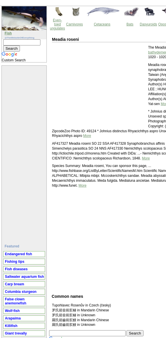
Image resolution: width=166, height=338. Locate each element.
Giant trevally (16, 333)
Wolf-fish (12, 311)
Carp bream (14, 284)
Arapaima (13, 318)
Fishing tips (14, 262)
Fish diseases (16, 269)
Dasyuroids (148, 24)
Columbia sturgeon (20, 292)
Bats (129, 24)
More (87, 136)
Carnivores (74, 24)
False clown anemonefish (15, 301)
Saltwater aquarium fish (24, 277)
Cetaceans (102, 24)
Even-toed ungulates (57, 24)
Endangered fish (18, 254)
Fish (8, 33)
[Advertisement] (25, 152)
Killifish (11, 326)
